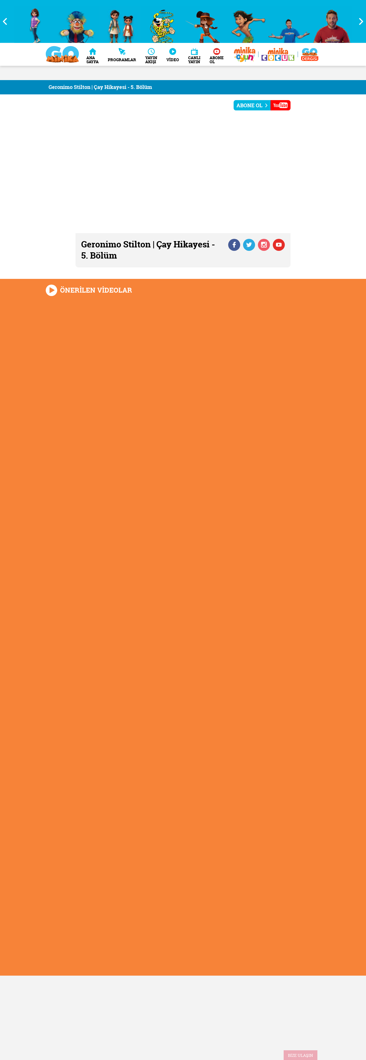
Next (359, 21)
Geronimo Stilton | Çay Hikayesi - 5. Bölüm (100, 87)
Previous (7, 21)
